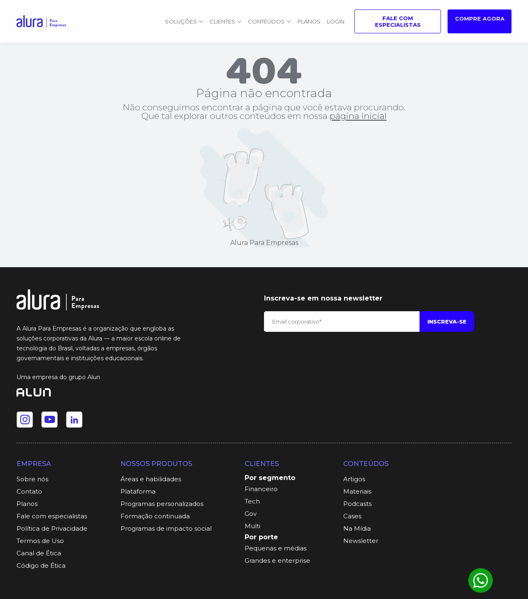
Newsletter (360, 541)
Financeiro (261, 489)
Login (335, 21)
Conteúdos (269, 21)
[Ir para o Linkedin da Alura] (74, 419)
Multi (252, 526)
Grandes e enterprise (277, 560)
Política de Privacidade (51, 528)
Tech (252, 501)
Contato (29, 491)
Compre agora (479, 18)
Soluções (184, 21)
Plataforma (138, 491)
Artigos (354, 479)
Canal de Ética (38, 553)
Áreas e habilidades (150, 479)
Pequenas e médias (275, 548)
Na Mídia (357, 528)
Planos (309, 21)
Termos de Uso (40, 541)
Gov (251, 513)
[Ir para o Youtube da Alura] (49, 419)
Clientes (225, 21)
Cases (352, 516)
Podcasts (357, 504)
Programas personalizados (161, 504)
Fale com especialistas (398, 21)
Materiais (357, 491)
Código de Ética (41, 565)
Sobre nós (32, 479)
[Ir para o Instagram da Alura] (24, 419)
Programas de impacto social (166, 528)
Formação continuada (155, 516)
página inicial (358, 116)
